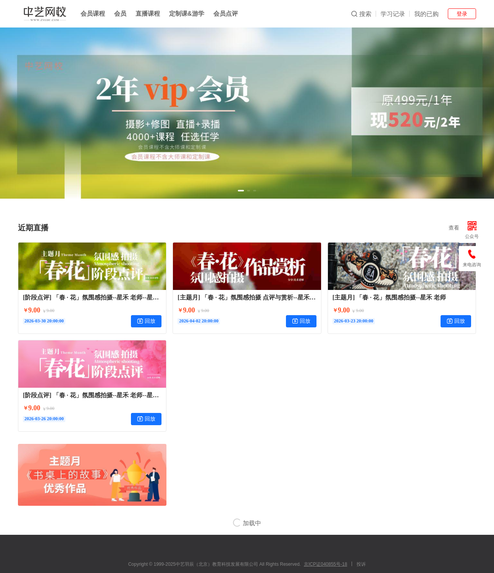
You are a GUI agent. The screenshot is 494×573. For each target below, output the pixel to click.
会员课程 (93, 13)
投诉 (361, 564)
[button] (241, 190)
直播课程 (148, 13)
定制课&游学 (186, 13)
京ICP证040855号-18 (325, 564)
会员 (120, 13)
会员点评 (225, 13)
